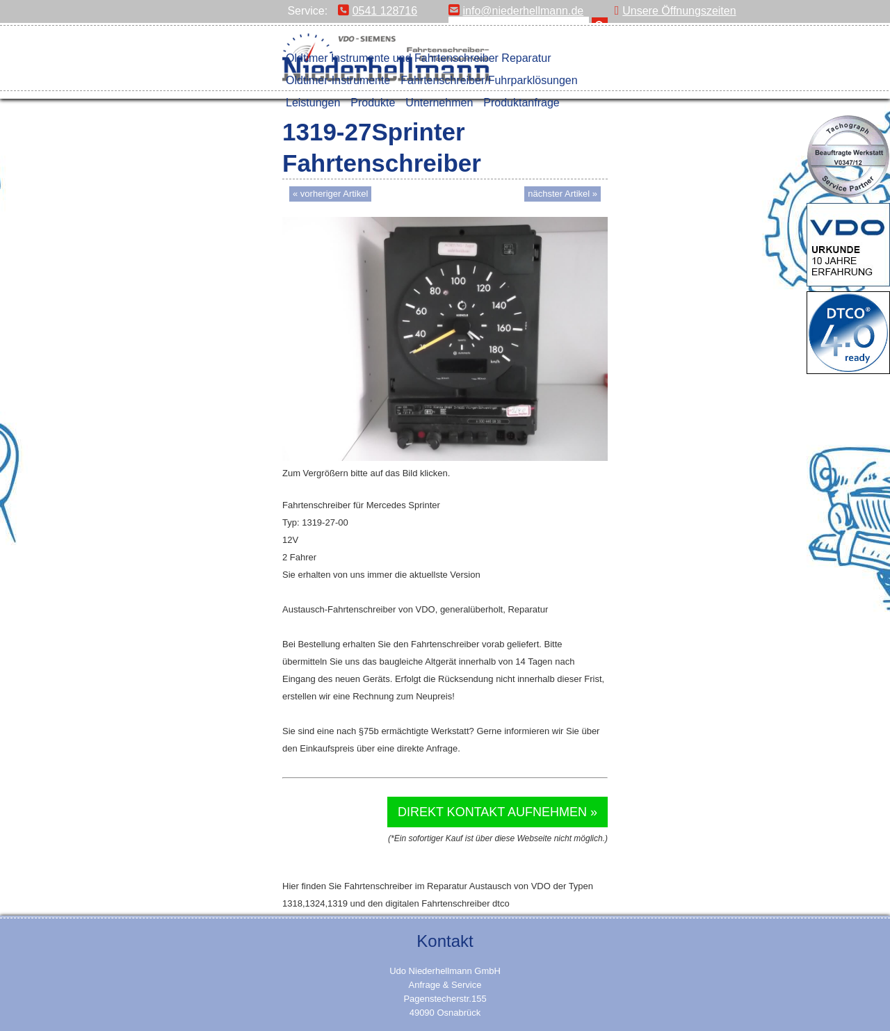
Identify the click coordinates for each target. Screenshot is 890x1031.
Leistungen (313, 102)
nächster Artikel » (562, 193)
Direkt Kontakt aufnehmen (492, 812)
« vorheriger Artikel (330, 193)
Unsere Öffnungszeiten (675, 11)
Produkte (372, 102)
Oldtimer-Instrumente (338, 80)
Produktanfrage (521, 102)
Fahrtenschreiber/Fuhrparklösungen (488, 80)
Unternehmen (439, 102)
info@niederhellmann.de (516, 11)
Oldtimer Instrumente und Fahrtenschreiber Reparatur (418, 58)
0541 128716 (377, 11)
